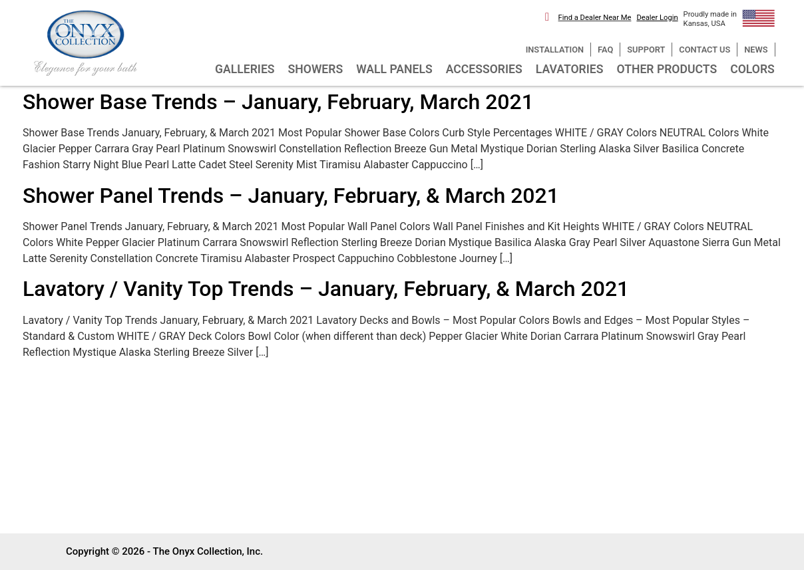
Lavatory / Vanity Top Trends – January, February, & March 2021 (326, 288)
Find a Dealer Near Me (595, 17)
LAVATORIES (570, 69)
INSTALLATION (555, 50)
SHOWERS (315, 69)
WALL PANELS (394, 69)
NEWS (755, 50)
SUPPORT (646, 50)
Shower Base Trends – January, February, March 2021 (278, 101)
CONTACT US (704, 50)
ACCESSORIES (484, 69)
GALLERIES (245, 69)
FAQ (605, 50)
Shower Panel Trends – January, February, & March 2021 (291, 195)
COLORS (752, 69)
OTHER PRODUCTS (667, 69)
